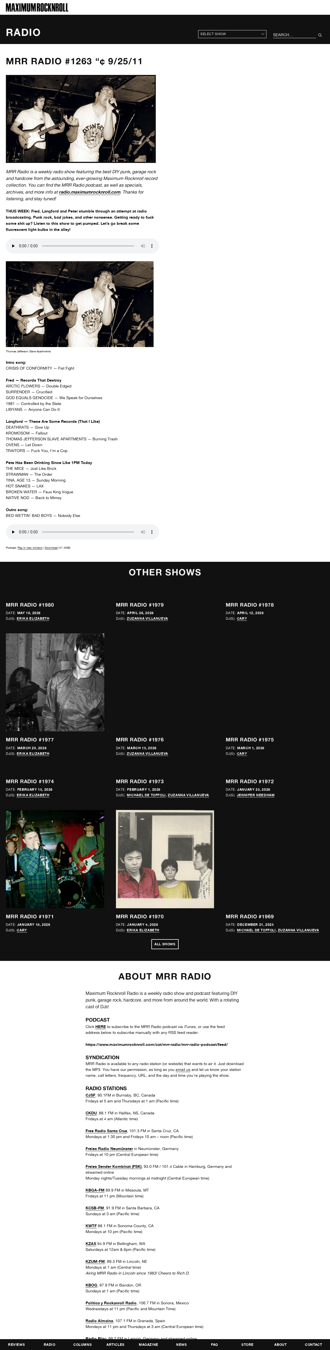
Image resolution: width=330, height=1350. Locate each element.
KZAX (91, 1243)
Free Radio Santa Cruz (106, 1130)
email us (183, 1069)
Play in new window (30, 547)
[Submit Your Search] (320, 35)
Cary (242, 618)
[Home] (37, 10)
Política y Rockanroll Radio (111, 1302)
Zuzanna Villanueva (147, 618)
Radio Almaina (99, 1320)
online (191, 1338)
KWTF (91, 1225)
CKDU (91, 1112)
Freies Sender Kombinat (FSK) (114, 1166)
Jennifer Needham (256, 795)
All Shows (164, 944)
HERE (100, 1026)
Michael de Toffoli (146, 795)
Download (51, 547)
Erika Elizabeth (33, 618)
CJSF (90, 1095)
